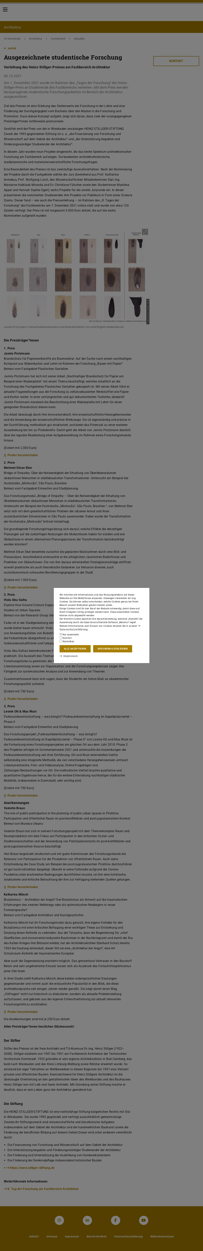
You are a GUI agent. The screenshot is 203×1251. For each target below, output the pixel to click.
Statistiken (67, 641)
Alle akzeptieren (75, 648)
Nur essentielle (69, 634)
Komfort (66, 637)
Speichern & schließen (113, 648)
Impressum (67, 656)
